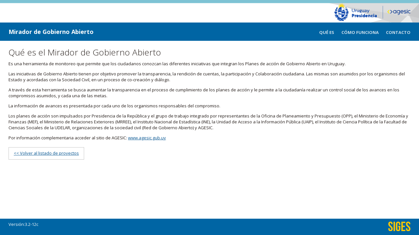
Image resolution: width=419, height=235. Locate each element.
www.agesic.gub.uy (147, 138)
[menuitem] (330, 32)
